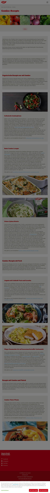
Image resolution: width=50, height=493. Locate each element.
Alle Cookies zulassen (33, 490)
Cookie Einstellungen (5, 490)
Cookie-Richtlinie (15, 484)
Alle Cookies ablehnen (43, 490)
